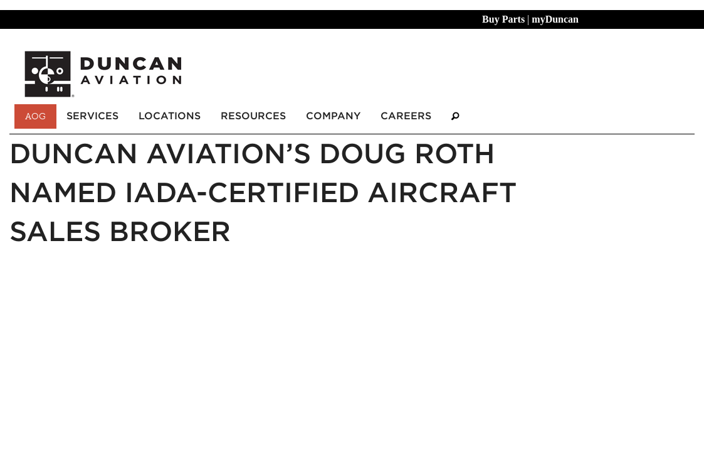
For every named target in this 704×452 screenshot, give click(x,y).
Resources (253, 116)
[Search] (455, 116)
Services (92, 116)
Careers (406, 116)
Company (333, 116)
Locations (170, 116)
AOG (35, 116)
